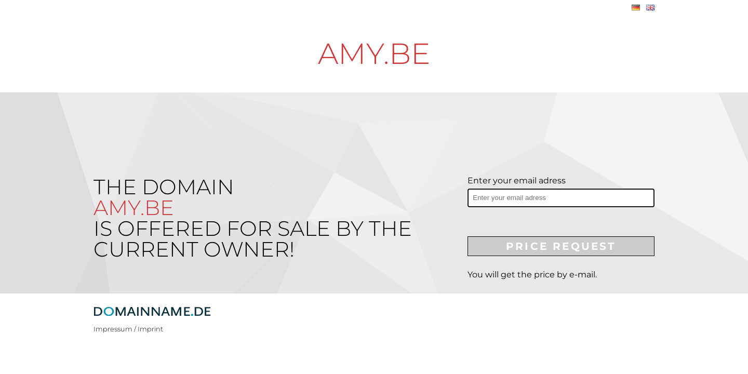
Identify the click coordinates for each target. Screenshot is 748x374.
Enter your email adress (517, 180)
